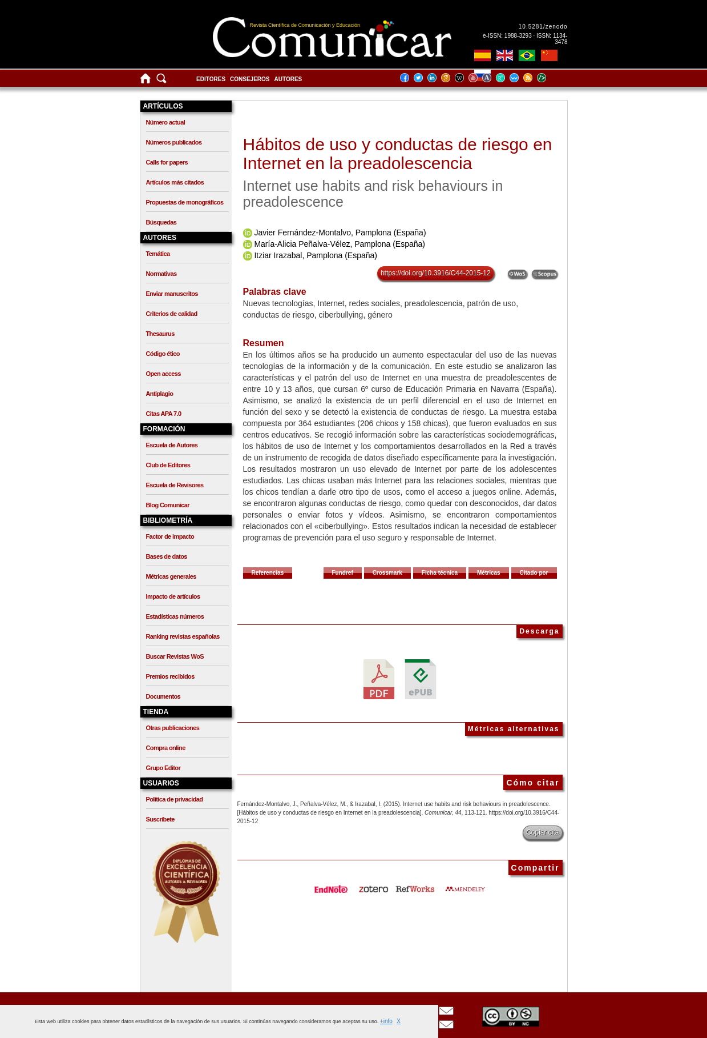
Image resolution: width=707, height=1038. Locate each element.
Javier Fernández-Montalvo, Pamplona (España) (340, 232)
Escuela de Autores (172, 445)
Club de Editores (168, 465)
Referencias (268, 573)
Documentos (163, 696)
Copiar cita (542, 832)
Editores (210, 79)
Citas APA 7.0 (163, 413)
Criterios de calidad (171, 313)
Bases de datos (166, 556)
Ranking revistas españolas (183, 636)
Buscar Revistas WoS (175, 656)
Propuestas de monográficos (185, 202)
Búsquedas (161, 222)
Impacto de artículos (173, 596)
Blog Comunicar (168, 505)
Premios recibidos (170, 676)
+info (386, 1021)
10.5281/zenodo (543, 26)
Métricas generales (171, 576)
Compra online (165, 747)
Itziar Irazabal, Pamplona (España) (315, 255)
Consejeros (249, 79)
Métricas (488, 573)
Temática (158, 253)
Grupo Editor (163, 767)
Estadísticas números (175, 616)
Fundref (342, 573)
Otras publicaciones (173, 727)
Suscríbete (160, 819)
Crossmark (387, 573)
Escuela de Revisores (175, 485)
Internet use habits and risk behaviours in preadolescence (373, 194)
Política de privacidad (174, 799)
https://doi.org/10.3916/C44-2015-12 (436, 273)
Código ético (163, 353)
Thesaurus (160, 333)
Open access (163, 373)
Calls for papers (167, 162)
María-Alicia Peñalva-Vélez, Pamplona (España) (339, 244)
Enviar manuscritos (172, 293)
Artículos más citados (175, 182)
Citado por (534, 573)
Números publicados (174, 142)
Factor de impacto (170, 536)
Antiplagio (159, 393)
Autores (288, 79)
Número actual (165, 122)
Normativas (161, 273)
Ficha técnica (440, 573)
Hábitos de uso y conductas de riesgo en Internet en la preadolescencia (397, 154)
